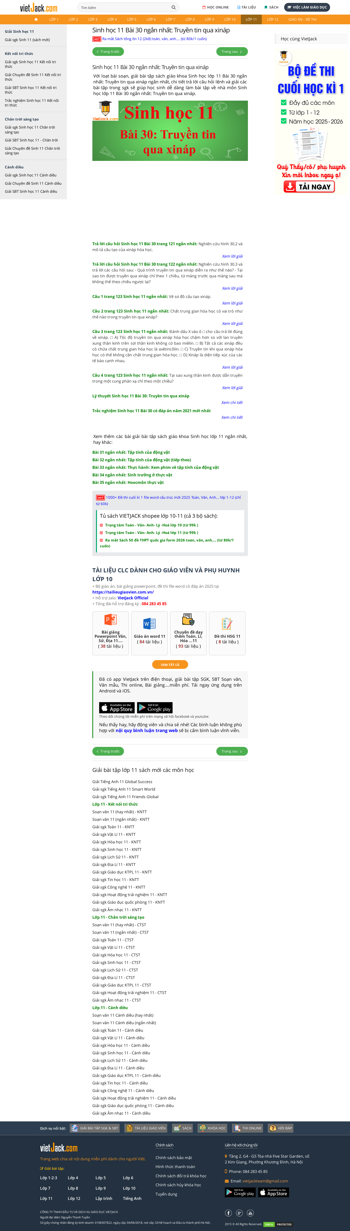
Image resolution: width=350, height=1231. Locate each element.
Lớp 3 (92, 19)
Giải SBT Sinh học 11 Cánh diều (31, 191)
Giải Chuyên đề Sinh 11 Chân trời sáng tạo (32, 151)
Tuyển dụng (166, 1194)
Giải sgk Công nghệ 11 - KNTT (118, 887)
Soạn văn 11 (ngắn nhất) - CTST (120, 932)
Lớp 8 (190, 19)
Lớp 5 (131, 19)
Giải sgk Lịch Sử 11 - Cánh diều (120, 1060)
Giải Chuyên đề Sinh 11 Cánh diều (33, 183)
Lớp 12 (272, 19)
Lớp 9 (209, 19)
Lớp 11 (251, 19)
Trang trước (108, 51)
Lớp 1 (54, 19)
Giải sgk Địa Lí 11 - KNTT (114, 864)
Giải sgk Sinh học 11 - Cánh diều (121, 1053)
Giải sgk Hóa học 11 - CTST (116, 955)
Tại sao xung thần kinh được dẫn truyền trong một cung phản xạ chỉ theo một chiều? (167, 378)
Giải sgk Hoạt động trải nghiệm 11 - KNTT (129, 894)
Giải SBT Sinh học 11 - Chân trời (31, 140)
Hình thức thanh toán (175, 1166)
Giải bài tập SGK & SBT (94, 1128)
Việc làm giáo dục (307, 7)
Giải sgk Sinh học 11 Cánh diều (30, 175)
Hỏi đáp (280, 1128)
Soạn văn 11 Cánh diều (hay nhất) (122, 1015)
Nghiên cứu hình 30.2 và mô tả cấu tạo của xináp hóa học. (167, 246)
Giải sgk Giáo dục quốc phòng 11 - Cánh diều (133, 1105)
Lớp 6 (151, 19)
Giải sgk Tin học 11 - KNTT (115, 879)
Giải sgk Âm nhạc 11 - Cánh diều (121, 1113)
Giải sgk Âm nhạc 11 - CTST (116, 1000)
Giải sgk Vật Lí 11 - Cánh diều (118, 1037)
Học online (215, 7)
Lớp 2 (73, 19)
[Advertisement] (170, 200)
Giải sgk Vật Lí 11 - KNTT (114, 834)
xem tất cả (170, 665)
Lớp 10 (230, 19)
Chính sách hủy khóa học (178, 1184)
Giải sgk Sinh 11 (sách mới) (27, 39)
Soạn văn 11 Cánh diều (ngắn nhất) (124, 1022)
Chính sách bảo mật (174, 1157)
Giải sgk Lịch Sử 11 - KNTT (115, 857)
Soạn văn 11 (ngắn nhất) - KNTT (120, 819)
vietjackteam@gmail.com (265, 1181)
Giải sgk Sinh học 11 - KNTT (116, 849)
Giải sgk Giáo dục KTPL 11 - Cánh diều (126, 1075)
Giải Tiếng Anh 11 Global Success (122, 781)
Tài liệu (246, 7)
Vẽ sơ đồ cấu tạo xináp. (151, 296)
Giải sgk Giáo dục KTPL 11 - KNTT (122, 872)
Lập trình (104, 1198)
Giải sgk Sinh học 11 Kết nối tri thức (30, 64)
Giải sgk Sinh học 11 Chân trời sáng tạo (30, 129)
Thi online (248, 1128)
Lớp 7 (170, 19)
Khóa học (212, 1128)
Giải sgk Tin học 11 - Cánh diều (120, 1083)
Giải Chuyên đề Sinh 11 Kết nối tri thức (33, 77)
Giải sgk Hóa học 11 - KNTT (116, 842)
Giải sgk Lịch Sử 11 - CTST (115, 970)
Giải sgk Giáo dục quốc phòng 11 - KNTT (128, 902)
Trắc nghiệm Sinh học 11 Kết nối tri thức (32, 103)
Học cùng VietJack (299, 39)
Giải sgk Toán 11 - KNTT (113, 826)
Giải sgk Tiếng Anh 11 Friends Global (125, 796)
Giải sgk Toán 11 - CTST (113, 940)
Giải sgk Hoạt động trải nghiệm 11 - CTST (129, 992)
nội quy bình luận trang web (147, 730)
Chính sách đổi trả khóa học (181, 1176)
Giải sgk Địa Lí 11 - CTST (113, 977)
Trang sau (232, 51)
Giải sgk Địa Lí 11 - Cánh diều (118, 1068)
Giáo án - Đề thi (302, 19)
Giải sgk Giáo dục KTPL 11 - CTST (121, 985)
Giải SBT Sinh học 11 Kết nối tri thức (31, 90)
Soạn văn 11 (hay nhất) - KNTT (119, 811)
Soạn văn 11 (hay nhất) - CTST (119, 924)
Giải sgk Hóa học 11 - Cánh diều (121, 1045)
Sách (272, 7)
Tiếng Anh (132, 1198)
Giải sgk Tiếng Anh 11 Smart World (123, 789)
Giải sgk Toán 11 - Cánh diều (117, 1030)
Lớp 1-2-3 (48, 1177)
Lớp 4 (112, 19)
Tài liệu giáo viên (146, 1128)
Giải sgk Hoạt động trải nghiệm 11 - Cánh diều (134, 1098)
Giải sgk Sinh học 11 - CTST (116, 962)
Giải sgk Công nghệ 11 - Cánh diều (123, 1090)
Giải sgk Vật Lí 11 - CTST (113, 947)
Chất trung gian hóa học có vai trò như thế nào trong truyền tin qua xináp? (167, 314)
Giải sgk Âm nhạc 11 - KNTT (117, 909)
